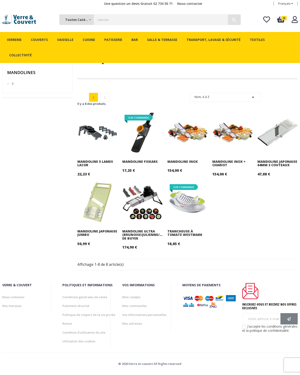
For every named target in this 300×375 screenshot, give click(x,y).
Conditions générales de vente (84, 297)
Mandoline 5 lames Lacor (95, 163)
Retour (67, 323)
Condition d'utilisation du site (83, 332)
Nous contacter (189, 3)
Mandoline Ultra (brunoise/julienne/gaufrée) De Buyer (142, 234)
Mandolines (21, 72)
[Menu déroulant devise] (285, 3)
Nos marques (12, 306)
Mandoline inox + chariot (229, 163)
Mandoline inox (182, 161)
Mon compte (131, 297)
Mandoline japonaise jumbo (97, 233)
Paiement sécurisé (75, 306)
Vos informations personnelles (144, 315)
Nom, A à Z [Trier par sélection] (225, 97)
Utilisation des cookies (78, 341)
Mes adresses (132, 323)
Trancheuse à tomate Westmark (184, 233)
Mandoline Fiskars (140, 161)
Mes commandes (134, 306)
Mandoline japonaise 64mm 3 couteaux (277, 163)
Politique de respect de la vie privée (88, 315)
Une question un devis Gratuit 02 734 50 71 (138, 3)
